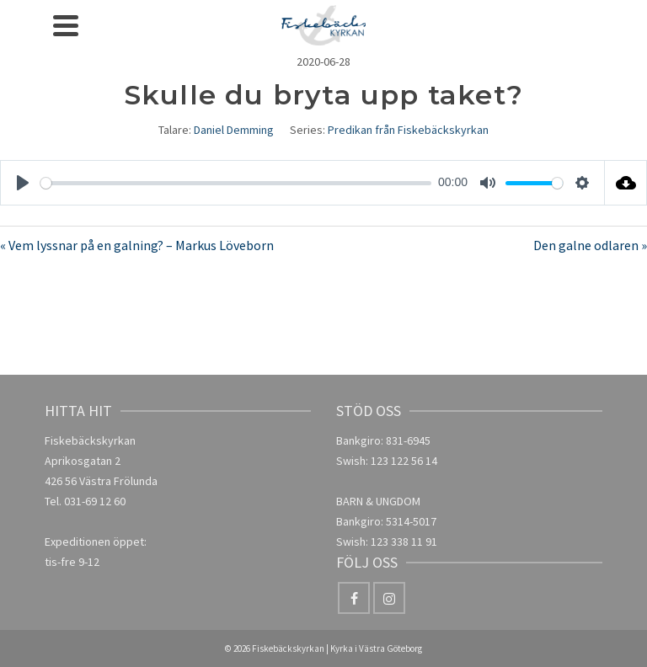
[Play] (22, 182)
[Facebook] (354, 598)
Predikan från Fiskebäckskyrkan (408, 129)
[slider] (235, 183)
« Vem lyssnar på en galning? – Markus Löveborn (137, 245)
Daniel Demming (234, 129)
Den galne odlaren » (590, 245)
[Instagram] (389, 598)
